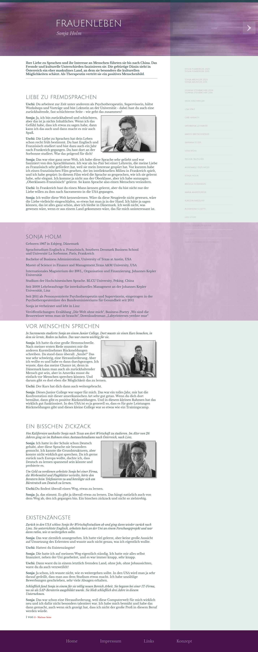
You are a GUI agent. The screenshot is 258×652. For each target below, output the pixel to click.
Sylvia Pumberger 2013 (202, 72)
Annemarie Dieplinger (202, 180)
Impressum (110, 641)
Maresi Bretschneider (202, 143)
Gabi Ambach (195, 125)
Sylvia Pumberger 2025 (203, 69)
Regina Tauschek (198, 171)
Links (149, 641)
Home (72, 641)
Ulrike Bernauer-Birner (204, 245)
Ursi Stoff (193, 235)
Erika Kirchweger (199, 106)
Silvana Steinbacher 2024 (205, 94)
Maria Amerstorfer (200, 208)
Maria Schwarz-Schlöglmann (198, 265)
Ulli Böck (192, 254)
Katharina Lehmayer (201, 134)
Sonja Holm (195, 189)
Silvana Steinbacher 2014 (205, 97)
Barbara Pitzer (196, 153)
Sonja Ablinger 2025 (201, 82)
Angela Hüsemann (200, 199)
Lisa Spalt (192, 116)
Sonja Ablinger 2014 (201, 85)
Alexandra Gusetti (200, 226)
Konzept (184, 641)
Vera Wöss (193, 162)
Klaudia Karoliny (199, 217)
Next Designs (249, 28)
